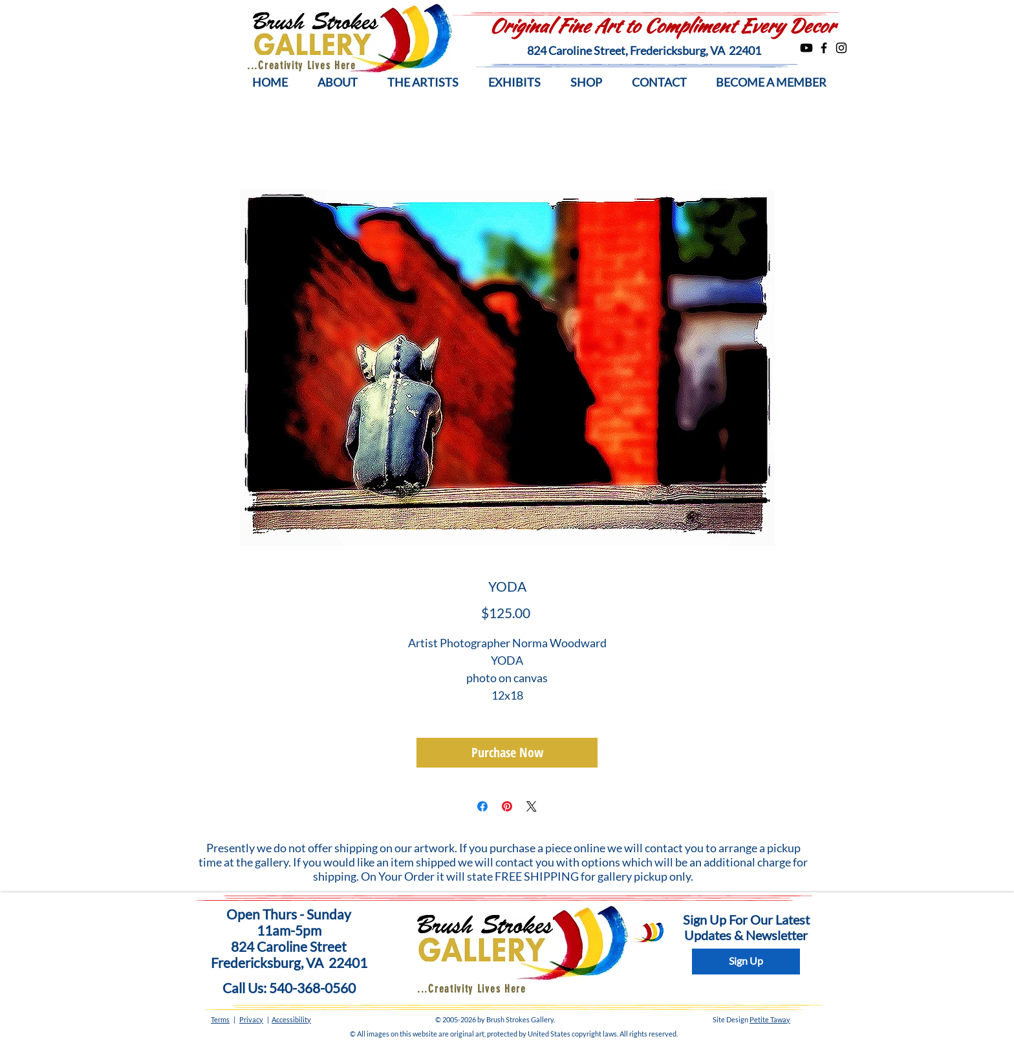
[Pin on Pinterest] (507, 806)
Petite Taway (770, 1019)
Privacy (251, 1019)
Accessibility (291, 1019)
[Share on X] (531, 806)
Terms (220, 1019)
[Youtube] (806, 48)
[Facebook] (824, 48)
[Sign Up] (746, 961)
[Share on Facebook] (482, 806)
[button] (337, 82)
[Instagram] (841, 48)
